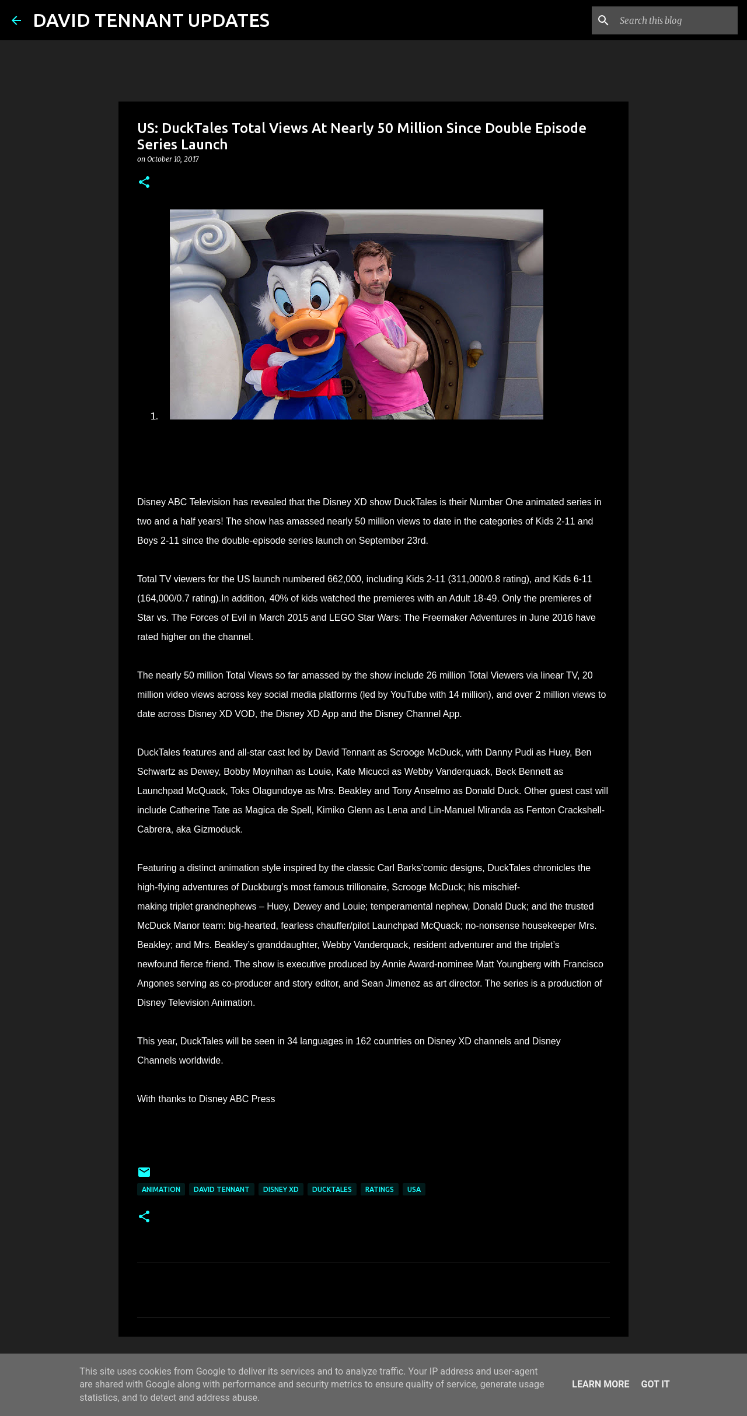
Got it (655, 1384)
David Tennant (222, 1189)
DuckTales (332, 1189)
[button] (144, 183)
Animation (161, 1189)
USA (414, 1189)
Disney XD (281, 1189)
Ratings (379, 1189)
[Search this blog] (676, 20)
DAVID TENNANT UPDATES (151, 19)
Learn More (600, 1384)
